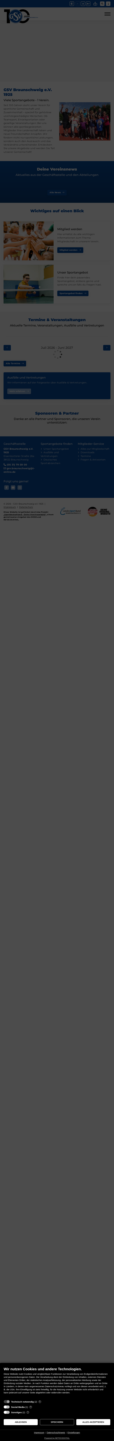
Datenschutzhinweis (56, 1432)
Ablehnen (21, 1422)
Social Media (18, 1407)
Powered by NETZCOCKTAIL (57, 1438)
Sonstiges (16, 1412)
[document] (57, 1382)
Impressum (39, 1432)
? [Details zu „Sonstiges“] (27, 1412)
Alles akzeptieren (93, 1422)
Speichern (57, 1422)
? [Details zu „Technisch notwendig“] (39, 1401)
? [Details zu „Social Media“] (30, 1407)
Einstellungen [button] (74, 1432)
